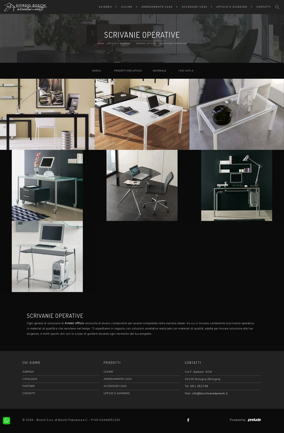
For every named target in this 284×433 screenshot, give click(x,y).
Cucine (126, 7)
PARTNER (28, 386)
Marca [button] (96, 70)
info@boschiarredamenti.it (210, 393)
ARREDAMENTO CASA (118, 379)
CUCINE (108, 372)
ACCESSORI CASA (115, 386)
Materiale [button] (159, 70)
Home (100, 43)
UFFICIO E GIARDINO (117, 393)
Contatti (263, 7)
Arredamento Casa (157, 7)
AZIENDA (28, 372)
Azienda (105, 7)
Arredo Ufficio (146, 43)
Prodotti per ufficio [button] (128, 70)
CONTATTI (28, 393)
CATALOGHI (29, 379)
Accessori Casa (194, 7)
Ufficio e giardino (231, 7)
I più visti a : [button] (187, 70)
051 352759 (199, 386)
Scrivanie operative (174, 43)
